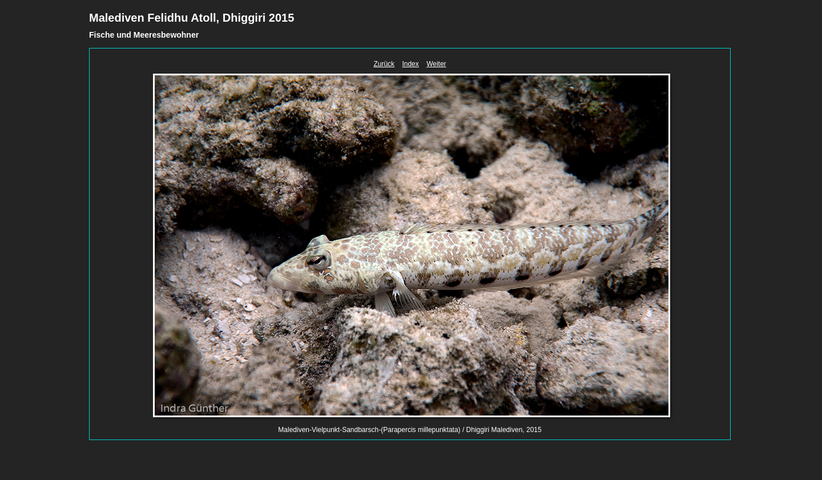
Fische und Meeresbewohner (144, 34)
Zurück (383, 64)
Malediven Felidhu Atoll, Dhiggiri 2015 (191, 17)
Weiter (436, 64)
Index (410, 64)
